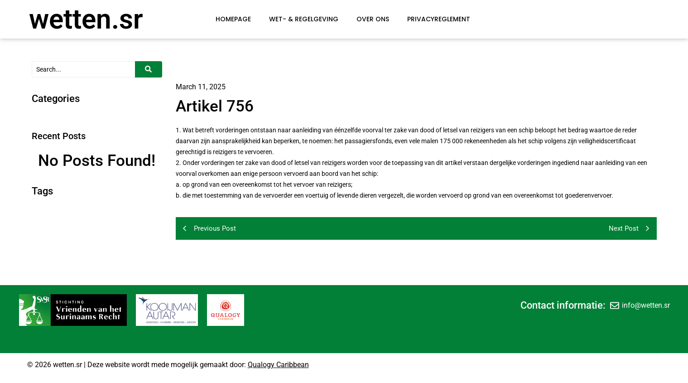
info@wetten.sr (646, 305)
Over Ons (372, 19)
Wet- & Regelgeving (303, 19)
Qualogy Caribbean (278, 364)
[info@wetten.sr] (614, 305)
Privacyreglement (438, 19)
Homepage (233, 19)
